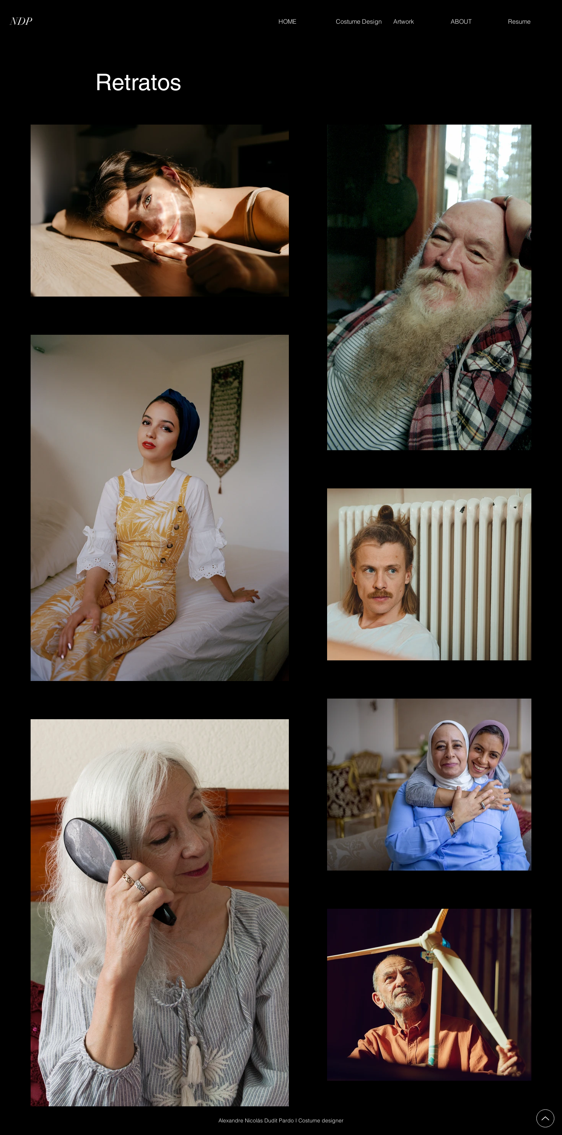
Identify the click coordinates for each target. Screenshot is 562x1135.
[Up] (545, 1118)
